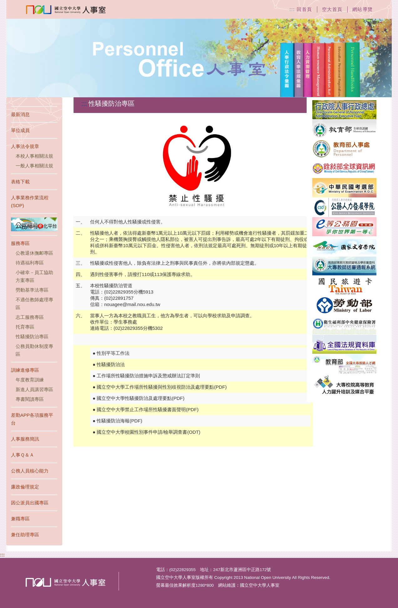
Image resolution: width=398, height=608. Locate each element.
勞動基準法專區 (32, 290)
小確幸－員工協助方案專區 (34, 276)
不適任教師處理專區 (34, 303)
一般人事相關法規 (34, 165)
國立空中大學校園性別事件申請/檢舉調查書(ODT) (148, 432)
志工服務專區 (30, 317)
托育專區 (25, 327)
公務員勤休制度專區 (34, 350)
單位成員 (20, 130)
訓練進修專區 (25, 370)
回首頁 (304, 9)
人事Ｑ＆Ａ (22, 454)
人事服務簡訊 (25, 439)
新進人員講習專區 (34, 389)
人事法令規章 (25, 146)
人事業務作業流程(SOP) (29, 201)
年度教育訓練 (30, 379)
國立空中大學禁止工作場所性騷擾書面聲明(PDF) (147, 409)
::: (2, 554)
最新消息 (20, 114)
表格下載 (20, 181)
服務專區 (20, 243)
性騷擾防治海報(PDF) (119, 420)
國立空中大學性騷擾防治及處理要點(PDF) (140, 398)
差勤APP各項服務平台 (32, 419)
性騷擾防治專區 (32, 336)
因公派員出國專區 (29, 502)
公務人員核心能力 (29, 470)
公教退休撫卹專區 (34, 253)
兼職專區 (20, 518)
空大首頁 (332, 9)
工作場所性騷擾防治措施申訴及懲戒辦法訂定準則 (148, 375)
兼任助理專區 (25, 534)
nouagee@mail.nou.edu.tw (132, 304)
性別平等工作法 (113, 353)
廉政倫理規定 (25, 486)
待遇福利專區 (30, 262)
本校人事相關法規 (34, 156)
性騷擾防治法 (111, 364)
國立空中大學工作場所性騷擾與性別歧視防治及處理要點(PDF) (162, 387)
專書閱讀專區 (30, 399)
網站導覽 (362, 9)
